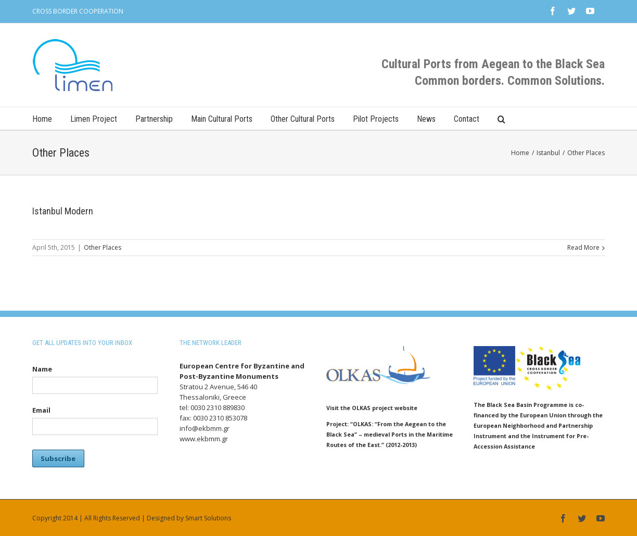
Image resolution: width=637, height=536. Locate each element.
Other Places (102, 247)
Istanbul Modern (62, 211)
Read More (583, 247)
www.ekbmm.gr (204, 438)
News (426, 119)
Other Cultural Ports (303, 119)
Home (42, 119)
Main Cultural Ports (221, 119)
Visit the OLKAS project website (371, 408)
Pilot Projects (376, 119)
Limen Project (93, 119)
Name (42, 369)
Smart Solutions (208, 518)
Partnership (154, 119)
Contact (466, 119)
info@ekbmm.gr (205, 428)
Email (41, 410)
